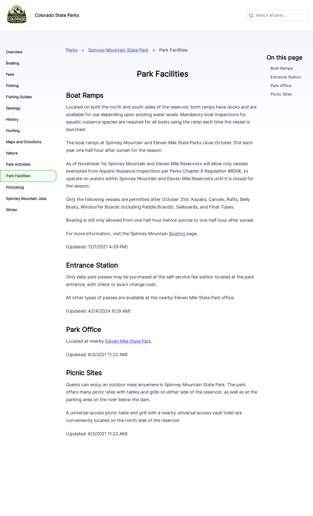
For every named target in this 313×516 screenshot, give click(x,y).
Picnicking (15, 187)
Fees (10, 74)
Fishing (12, 85)
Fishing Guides (19, 97)
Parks (72, 50)
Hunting (13, 130)
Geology (13, 108)
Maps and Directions (23, 142)
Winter (11, 210)
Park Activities (18, 164)
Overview (14, 52)
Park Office (280, 85)
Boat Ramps (281, 68)
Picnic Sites (281, 94)
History (12, 119)
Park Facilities (18, 176)
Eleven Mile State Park (128, 341)
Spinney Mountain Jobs (26, 198)
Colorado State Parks (57, 15)
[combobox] (280, 15)
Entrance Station (285, 77)
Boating (12, 63)
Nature (12, 153)
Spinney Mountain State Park (118, 50)
